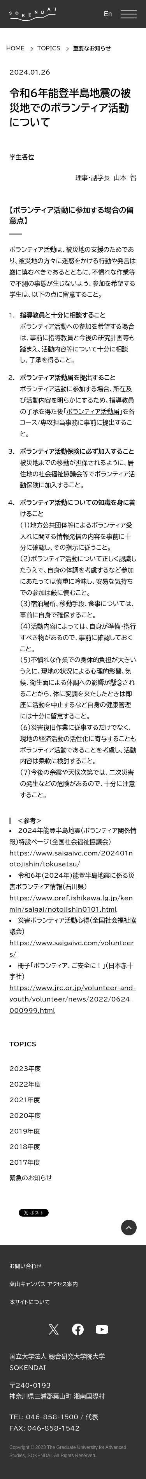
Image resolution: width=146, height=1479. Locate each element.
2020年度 (25, 1115)
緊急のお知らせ (30, 1178)
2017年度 (24, 1162)
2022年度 (25, 1084)
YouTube (102, 1329)
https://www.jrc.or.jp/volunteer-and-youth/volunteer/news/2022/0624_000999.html (72, 999)
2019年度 (24, 1131)
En (108, 14)
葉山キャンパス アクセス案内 (43, 1284)
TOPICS (22, 1044)
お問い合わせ (25, 1266)
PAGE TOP (129, 1227)
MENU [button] (129, 14)
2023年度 (25, 1069)
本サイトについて (29, 1302)
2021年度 (24, 1100)
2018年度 (24, 1147)
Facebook (78, 1329)
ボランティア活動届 (93, 411)
